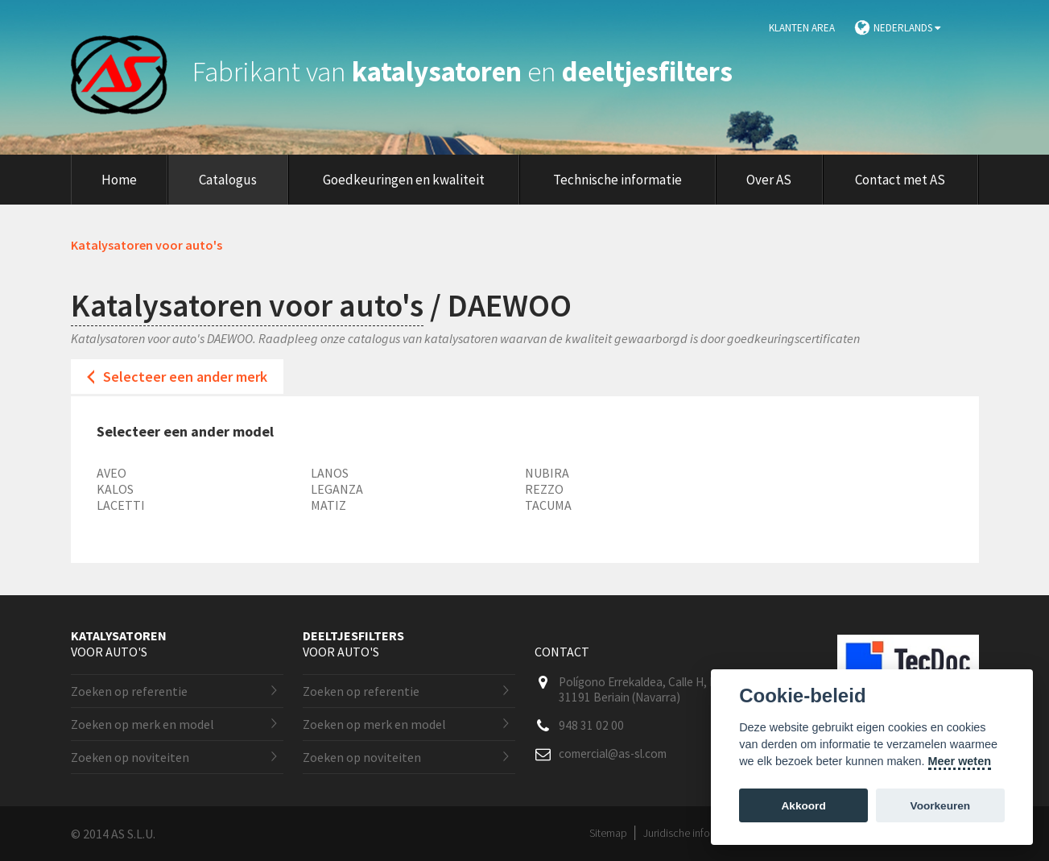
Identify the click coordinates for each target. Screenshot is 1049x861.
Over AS (768, 179)
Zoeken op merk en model (142, 724)
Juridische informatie (691, 833)
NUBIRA (547, 473)
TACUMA (548, 505)
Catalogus (228, 179)
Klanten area (802, 28)
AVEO (111, 473)
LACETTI (121, 505)
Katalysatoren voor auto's (247, 305)
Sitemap (608, 833)
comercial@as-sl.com (613, 753)
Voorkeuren (941, 806)
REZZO (544, 489)
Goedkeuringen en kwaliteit (404, 179)
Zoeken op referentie (129, 691)
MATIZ (328, 505)
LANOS (330, 473)
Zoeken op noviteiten (130, 757)
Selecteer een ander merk (185, 376)
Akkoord (804, 806)
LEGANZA (337, 489)
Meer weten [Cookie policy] (959, 761)
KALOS (115, 489)
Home (119, 179)
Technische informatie (617, 179)
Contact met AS (900, 179)
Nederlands (906, 28)
